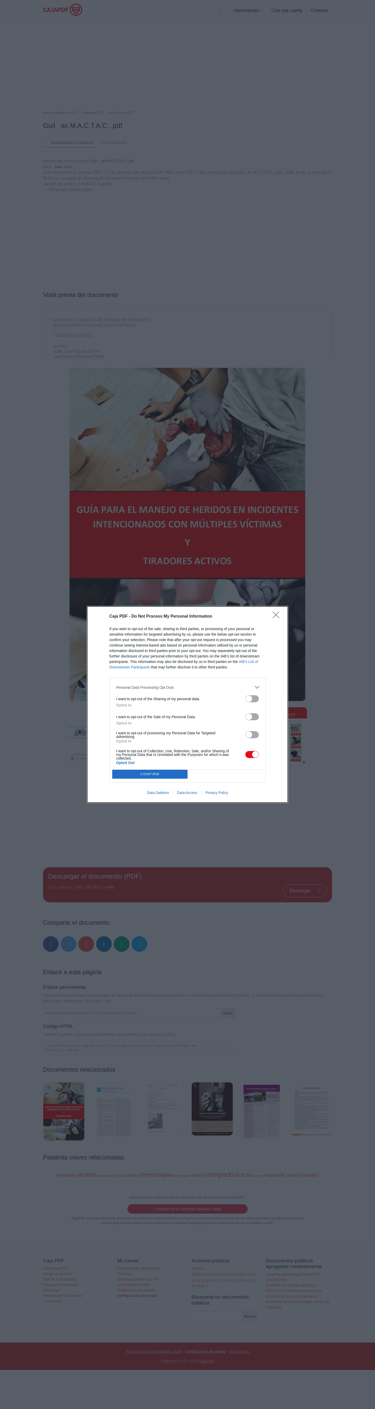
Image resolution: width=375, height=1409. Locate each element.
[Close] (278, 617)
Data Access (187, 793)
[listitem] (187, 687)
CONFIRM (150, 774)
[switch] (252, 698)
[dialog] (187, 704)
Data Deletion (158, 793)
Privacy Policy (216, 793)
